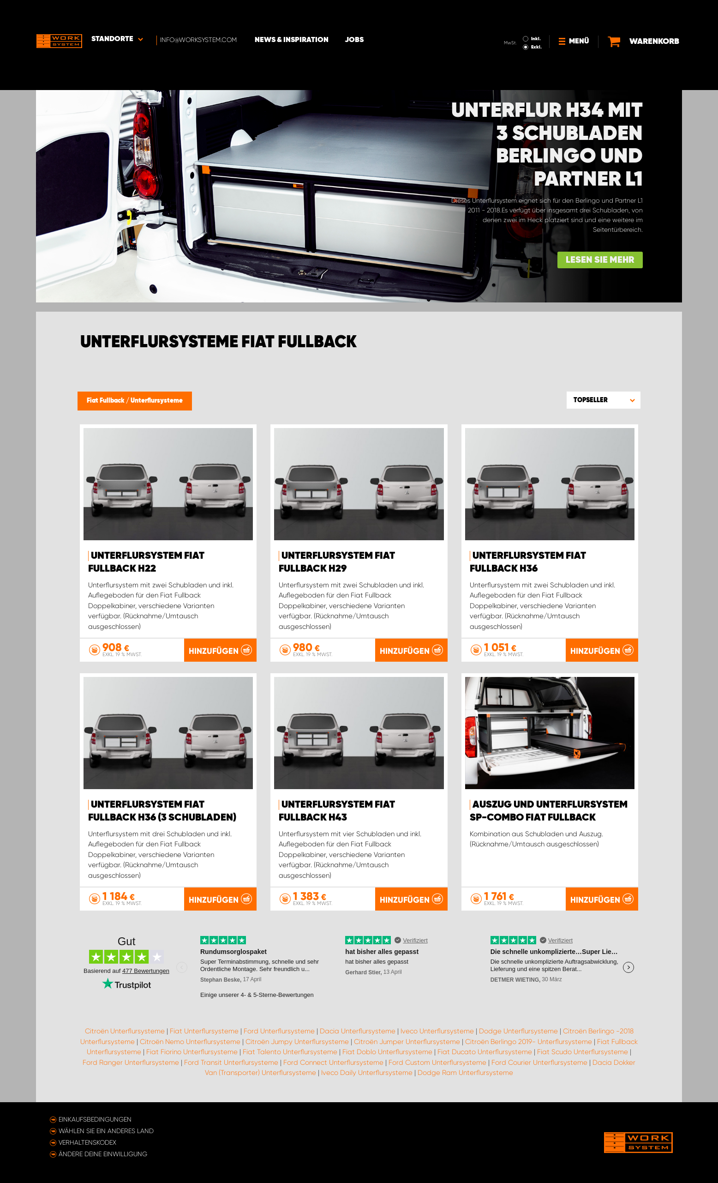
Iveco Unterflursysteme (437, 1031)
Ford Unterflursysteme (279, 1031)
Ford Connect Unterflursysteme (333, 1062)
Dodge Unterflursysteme (518, 1031)
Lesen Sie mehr (600, 260)
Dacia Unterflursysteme (357, 1031)
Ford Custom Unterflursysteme (437, 1062)
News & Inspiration (292, 14)
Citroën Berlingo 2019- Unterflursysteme (528, 1042)
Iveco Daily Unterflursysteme (367, 1072)
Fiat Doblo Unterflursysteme (387, 1052)
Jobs (354, 14)
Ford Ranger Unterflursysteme (131, 1062)
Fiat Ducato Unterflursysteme (484, 1052)
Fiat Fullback (106, 401)
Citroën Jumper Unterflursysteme (407, 1042)
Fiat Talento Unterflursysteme (290, 1052)
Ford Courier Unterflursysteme (539, 1062)
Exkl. (537, 21)
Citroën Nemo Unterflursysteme (190, 1042)
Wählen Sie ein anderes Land (106, 1131)
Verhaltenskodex (87, 1142)
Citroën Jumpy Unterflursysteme (297, 1042)
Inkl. (536, 13)
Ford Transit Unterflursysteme (231, 1062)
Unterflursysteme (157, 401)
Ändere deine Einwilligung (103, 1154)
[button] (603, 400)
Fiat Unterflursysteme (204, 1031)
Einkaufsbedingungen (95, 1119)
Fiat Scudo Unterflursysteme (582, 1052)
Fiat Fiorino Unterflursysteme (192, 1052)
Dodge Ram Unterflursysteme (465, 1072)
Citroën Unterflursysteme (125, 1031)
